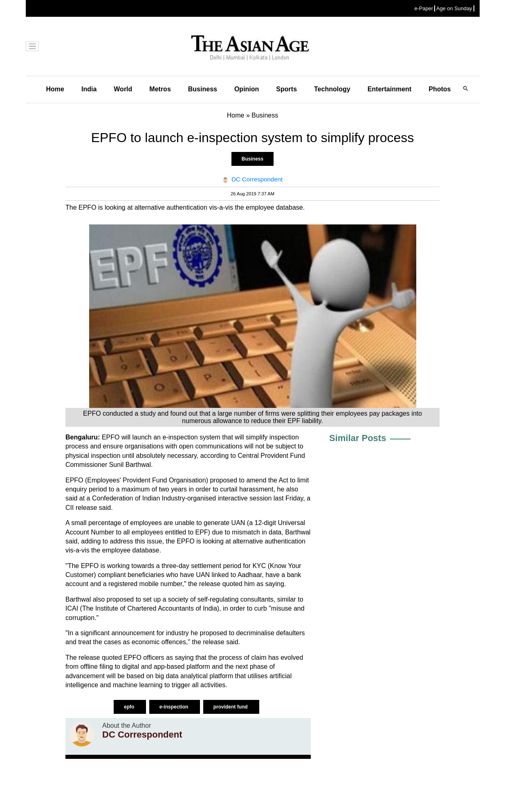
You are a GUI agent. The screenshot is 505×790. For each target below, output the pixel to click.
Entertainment (390, 89)
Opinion (246, 89)
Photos (440, 89)
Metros (160, 89)
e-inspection (174, 707)
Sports (286, 89)
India (89, 89)
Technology (332, 89)
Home (55, 89)
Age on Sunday (454, 8)
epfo (130, 707)
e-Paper (423, 8)
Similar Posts (357, 438)
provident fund (231, 707)
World (123, 89)
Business (202, 89)
